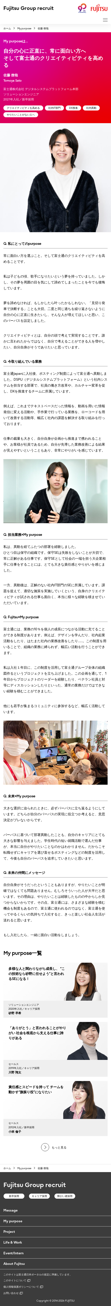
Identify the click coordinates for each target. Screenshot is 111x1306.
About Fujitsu (14, 1264)
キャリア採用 (39, 1196)
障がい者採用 (64, 1196)
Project (9, 1231)
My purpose (12, 1221)
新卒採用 (14, 1196)
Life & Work (12, 1242)
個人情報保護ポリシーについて (23, 1286)
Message (10, 1210)
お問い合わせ (13, 1293)
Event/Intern (13, 1253)
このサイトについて (17, 1280)
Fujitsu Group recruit (28, 8)
